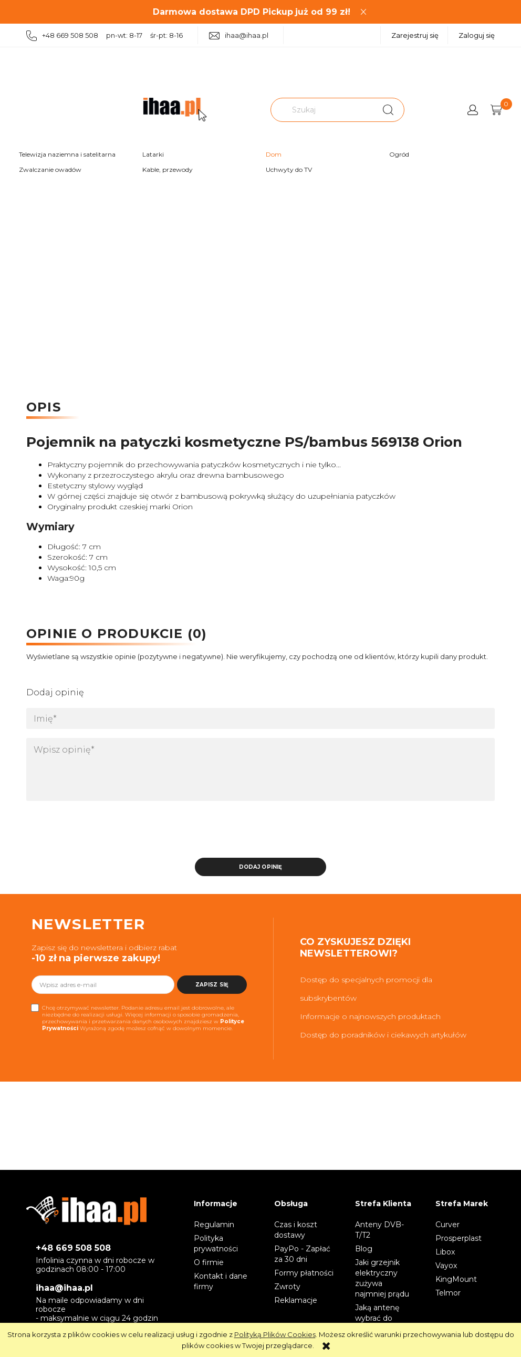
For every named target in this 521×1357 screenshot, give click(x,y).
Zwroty (287, 1286)
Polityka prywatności (216, 1243)
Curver (447, 1224)
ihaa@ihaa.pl (238, 35)
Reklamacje (295, 1300)
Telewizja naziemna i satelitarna (67, 154)
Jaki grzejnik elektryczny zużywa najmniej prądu (382, 1278)
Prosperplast (458, 1238)
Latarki (153, 154)
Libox (445, 1252)
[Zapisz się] (212, 984)
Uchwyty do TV (289, 169)
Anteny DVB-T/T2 (379, 1230)
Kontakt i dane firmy (220, 1281)
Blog (363, 1248)
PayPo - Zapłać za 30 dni (302, 1254)
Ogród (399, 154)
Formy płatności (304, 1273)
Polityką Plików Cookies (275, 1334)
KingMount (456, 1279)
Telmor (448, 1293)
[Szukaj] (388, 109)
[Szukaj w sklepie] (323, 109)
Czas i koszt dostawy (295, 1230)
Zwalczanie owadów (50, 169)
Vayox (446, 1265)
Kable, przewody (167, 169)
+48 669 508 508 (73, 1248)
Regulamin (214, 1224)
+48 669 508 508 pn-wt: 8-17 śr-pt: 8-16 (104, 36)
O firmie (209, 1262)
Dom (274, 154)
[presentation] (100, 832)
